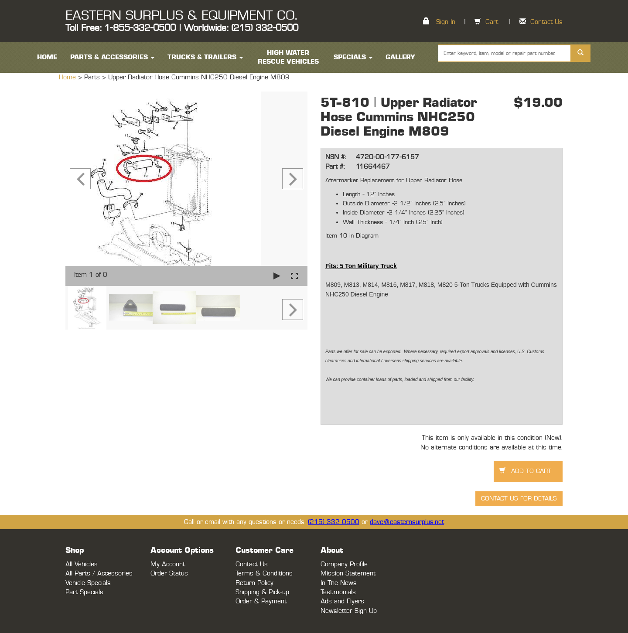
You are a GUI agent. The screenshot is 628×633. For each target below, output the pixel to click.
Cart (491, 22)
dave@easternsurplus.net (407, 522)
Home (68, 77)
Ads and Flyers (342, 601)
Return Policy (254, 583)
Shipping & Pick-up (262, 592)
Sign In (445, 22)
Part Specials (84, 592)
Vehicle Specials (88, 583)
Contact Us (546, 22)
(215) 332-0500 (333, 522)
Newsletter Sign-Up (349, 611)
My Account (167, 564)
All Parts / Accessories (99, 573)
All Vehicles (81, 564)
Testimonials (338, 592)
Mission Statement (348, 573)
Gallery (400, 57)
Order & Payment (261, 601)
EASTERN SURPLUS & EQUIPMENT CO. (181, 15)
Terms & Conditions (264, 573)
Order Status (169, 573)
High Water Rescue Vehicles (288, 57)
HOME (47, 57)
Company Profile (344, 564)
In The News (339, 583)
